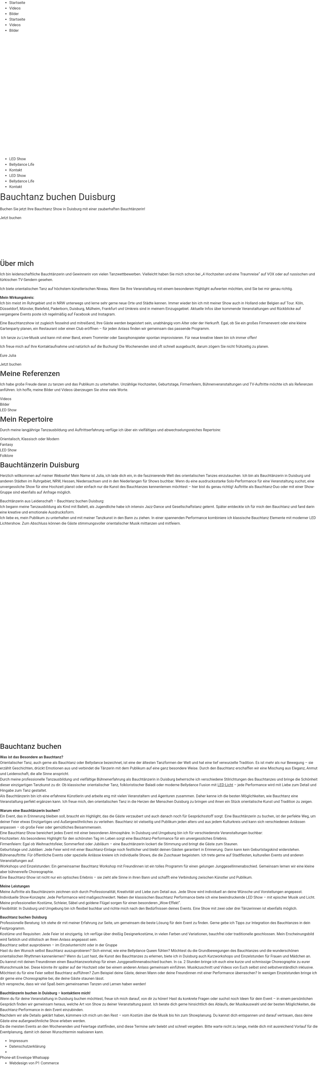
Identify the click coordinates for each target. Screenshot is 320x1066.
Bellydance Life (21, 164)
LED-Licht (225, 785)
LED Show (17, 159)
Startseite (17, 2)
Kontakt (15, 170)
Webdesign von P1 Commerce (34, 1063)
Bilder (14, 14)
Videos (15, 8)
